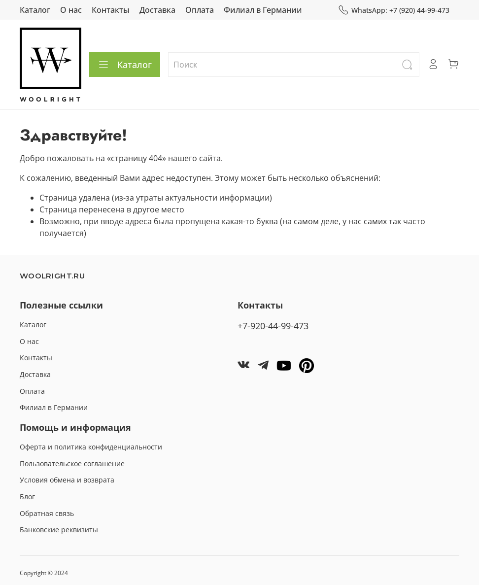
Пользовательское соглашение (72, 463)
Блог (27, 496)
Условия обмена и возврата (67, 479)
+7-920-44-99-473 (273, 326)
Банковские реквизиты (59, 529)
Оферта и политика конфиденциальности (91, 446)
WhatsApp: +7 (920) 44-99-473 (393, 10)
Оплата (199, 9)
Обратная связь (47, 513)
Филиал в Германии (263, 9)
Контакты (111, 9)
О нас (71, 9)
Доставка (157, 9)
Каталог (35, 9)
